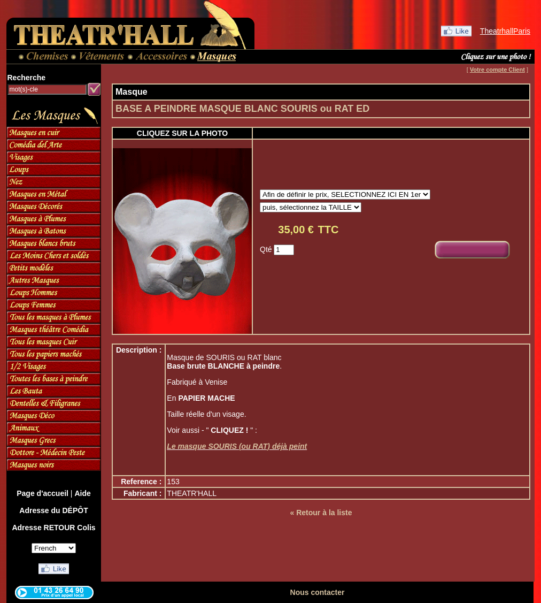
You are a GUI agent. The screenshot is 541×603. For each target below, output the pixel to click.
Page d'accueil (42, 493)
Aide (82, 493)
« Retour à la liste (321, 512)
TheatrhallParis (505, 31)
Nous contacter (317, 592)
